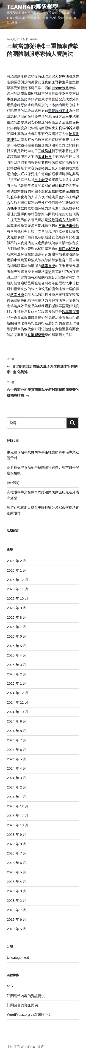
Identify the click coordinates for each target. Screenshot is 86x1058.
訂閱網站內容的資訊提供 (26, 996)
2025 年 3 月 (16, 665)
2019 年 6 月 (16, 919)
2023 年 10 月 (17, 825)
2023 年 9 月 (16, 834)
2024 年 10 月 (17, 712)
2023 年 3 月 (16, 891)
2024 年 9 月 (16, 721)
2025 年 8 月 (16, 617)
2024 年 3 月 (16, 778)
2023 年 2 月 (16, 900)
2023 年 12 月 (17, 806)
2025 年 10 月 (17, 598)
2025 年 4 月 (16, 655)
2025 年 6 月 (16, 636)
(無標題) (13, 483)
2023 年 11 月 (17, 816)
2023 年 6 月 (16, 863)
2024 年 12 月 (17, 693)
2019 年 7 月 (16, 910)
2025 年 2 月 (16, 674)
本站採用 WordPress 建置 (25, 1047)
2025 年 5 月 (16, 646)
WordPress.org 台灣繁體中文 (29, 1014)
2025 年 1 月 (16, 683)
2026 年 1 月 (16, 570)
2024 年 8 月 (16, 731)
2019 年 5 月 (16, 929)
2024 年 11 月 (17, 702)
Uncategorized (18, 957)
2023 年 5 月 (16, 872)
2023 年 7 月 (16, 853)
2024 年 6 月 (16, 750)
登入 (10, 986)
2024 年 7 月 (16, 740)
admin (33, 39)
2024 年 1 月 (16, 797)
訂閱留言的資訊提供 (22, 1005)
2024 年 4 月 (16, 768)
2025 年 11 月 (17, 589)
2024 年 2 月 (16, 787)
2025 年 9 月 (16, 608)
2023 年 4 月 (16, 882)
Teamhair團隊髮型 (32, 7)
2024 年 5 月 (16, 759)
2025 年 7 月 (16, 627)
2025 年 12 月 (17, 580)
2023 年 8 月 (16, 844)
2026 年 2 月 (16, 561)
